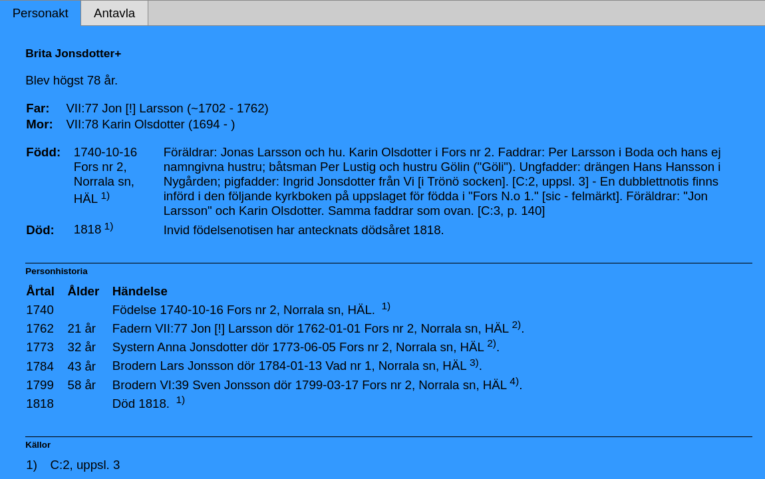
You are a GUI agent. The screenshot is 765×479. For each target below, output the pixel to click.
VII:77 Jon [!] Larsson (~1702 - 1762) (167, 108)
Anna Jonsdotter (202, 347)
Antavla (114, 13)
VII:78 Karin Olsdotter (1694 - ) (150, 124)
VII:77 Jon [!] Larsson (213, 328)
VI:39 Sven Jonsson (215, 385)
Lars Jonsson (196, 366)
